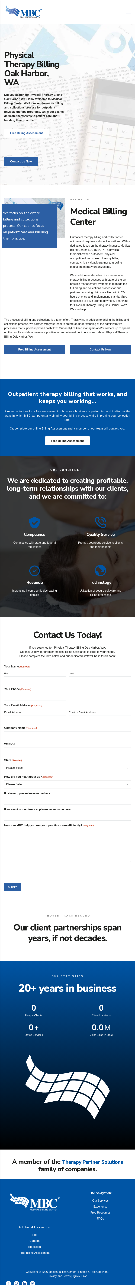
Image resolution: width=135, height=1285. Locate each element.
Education (34, 1242)
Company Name (20, 724)
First (6, 669)
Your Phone (17, 686)
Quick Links (80, 1272)
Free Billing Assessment (67, 440)
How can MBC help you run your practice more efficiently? (49, 822)
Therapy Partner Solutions (92, 1158)
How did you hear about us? (28, 773)
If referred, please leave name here (27, 789)
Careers (35, 1236)
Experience (100, 1202)
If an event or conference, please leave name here (37, 805)
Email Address (12, 708)
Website (9, 740)
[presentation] (31, 869)
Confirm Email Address (82, 708)
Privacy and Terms (58, 1272)
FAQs (100, 1214)
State (13, 757)
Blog (34, 1230)
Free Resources (101, 1208)
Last (71, 669)
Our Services (100, 1196)
